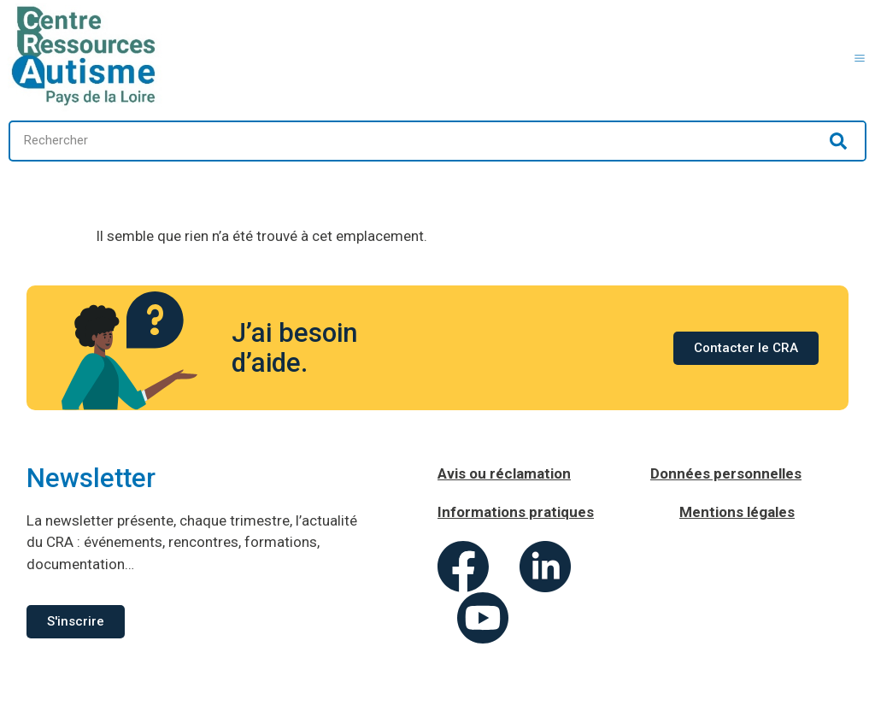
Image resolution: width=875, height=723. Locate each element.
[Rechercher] (838, 141)
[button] (860, 56)
